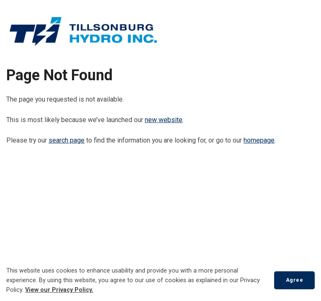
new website (163, 120)
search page (67, 140)
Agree (294, 280)
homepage (259, 140)
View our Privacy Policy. (59, 289)
